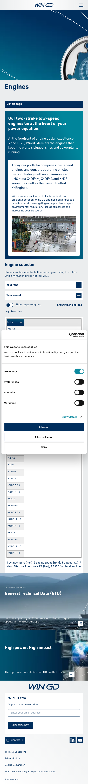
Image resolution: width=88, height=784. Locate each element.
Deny (44, 447)
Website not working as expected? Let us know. (30, 771)
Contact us (15, 740)
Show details (70, 416)
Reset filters (14, 312)
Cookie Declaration (15, 765)
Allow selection (44, 436)
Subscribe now (20, 725)
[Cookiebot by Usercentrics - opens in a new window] (69, 335)
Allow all (44, 427)
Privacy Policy (12, 758)
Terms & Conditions (15, 752)
